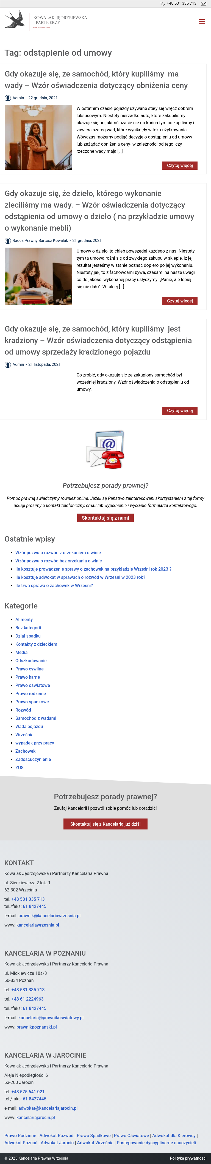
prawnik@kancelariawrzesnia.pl (49, 915)
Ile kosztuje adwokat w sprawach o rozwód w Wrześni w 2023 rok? (80, 577)
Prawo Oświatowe (131, 1135)
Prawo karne (27, 677)
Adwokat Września (95, 1142)
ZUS (19, 767)
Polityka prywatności (188, 1158)
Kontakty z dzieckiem (36, 644)
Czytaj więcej (180, 165)
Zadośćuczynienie (33, 759)
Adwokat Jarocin (57, 1142)
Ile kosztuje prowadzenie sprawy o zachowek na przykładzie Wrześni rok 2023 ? (93, 569)
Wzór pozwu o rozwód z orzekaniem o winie (58, 552)
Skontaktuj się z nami (105, 518)
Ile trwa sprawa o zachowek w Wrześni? (54, 585)
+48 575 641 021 (28, 1091)
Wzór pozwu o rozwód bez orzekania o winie (58, 560)
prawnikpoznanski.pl (36, 1027)
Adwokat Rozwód (57, 1135)
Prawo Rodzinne (20, 1135)
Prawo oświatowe (32, 685)
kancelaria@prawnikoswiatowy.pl (51, 1017)
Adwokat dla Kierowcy (174, 1135)
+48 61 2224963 (28, 999)
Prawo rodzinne (30, 693)
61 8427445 (34, 906)
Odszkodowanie (31, 660)
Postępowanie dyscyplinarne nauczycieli (156, 1142)
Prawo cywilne (29, 669)
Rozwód (23, 710)
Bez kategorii (28, 627)
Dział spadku (28, 636)
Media (21, 652)
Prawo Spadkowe (93, 1135)
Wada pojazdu (29, 726)
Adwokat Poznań (20, 1142)
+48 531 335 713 (28, 899)
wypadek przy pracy (34, 743)
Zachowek (25, 751)
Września (24, 734)
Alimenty (24, 619)
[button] (202, 20)
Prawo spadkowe (32, 701)
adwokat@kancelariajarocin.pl (47, 1108)
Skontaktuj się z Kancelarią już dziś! (105, 824)
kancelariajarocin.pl (35, 1117)
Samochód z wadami (35, 718)
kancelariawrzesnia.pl (37, 925)
